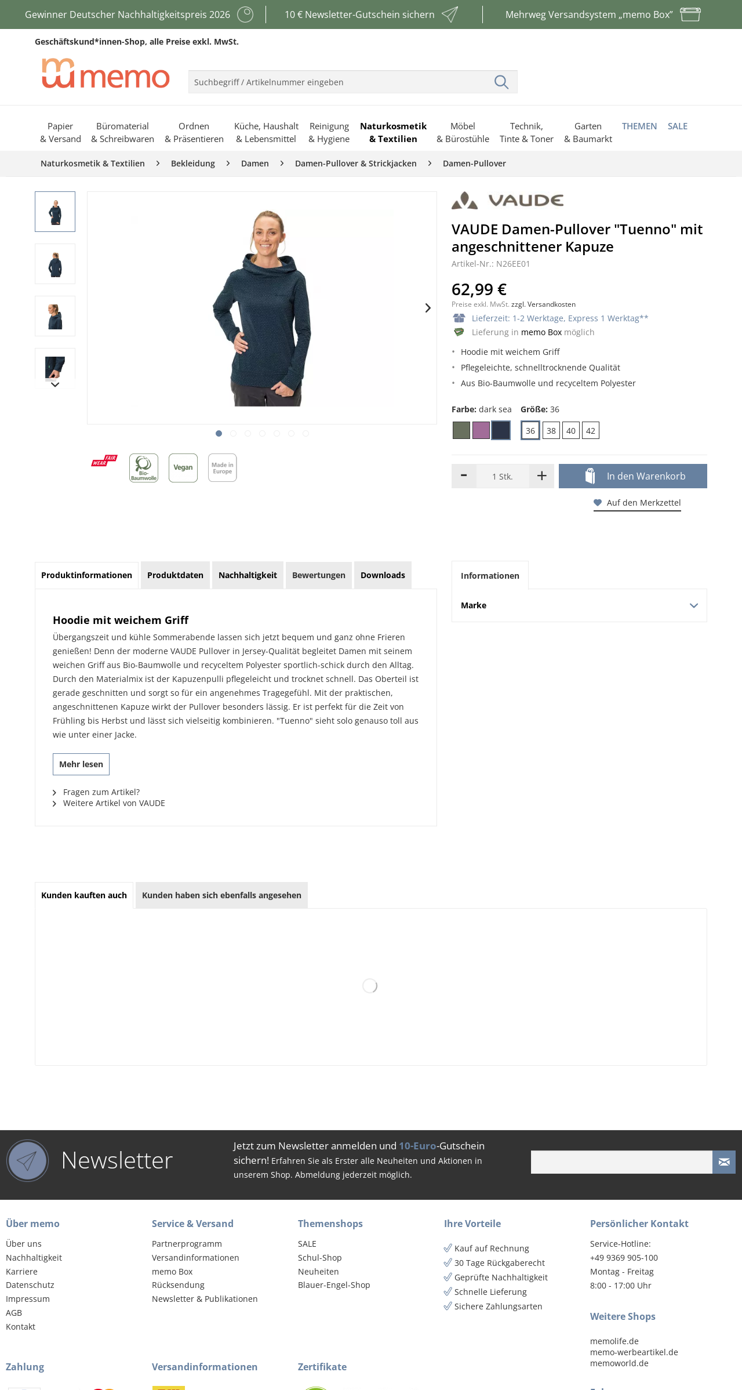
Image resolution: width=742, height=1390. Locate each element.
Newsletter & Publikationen (205, 1298)
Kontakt (20, 1326)
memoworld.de (619, 1363)
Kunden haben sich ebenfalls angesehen (221, 895)
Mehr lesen (81, 764)
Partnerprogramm (187, 1243)
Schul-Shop (320, 1257)
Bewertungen (318, 574)
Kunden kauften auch (84, 895)
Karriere (22, 1271)
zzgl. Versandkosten (543, 304)
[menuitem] (353, 77)
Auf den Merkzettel (637, 502)
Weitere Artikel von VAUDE (109, 802)
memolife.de (614, 1341)
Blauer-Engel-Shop (334, 1284)
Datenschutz (30, 1284)
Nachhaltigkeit (34, 1257)
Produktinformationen (86, 574)
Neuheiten (318, 1271)
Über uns (24, 1243)
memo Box (541, 331)
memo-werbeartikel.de (634, 1352)
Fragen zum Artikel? (96, 791)
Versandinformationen (195, 1257)
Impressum (28, 1298)
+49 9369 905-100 (624, 1257)
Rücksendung (178, 1284)
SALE (307, 1243)
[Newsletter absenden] (724, 1162)
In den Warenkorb (635, 476)
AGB (14, 1312)
